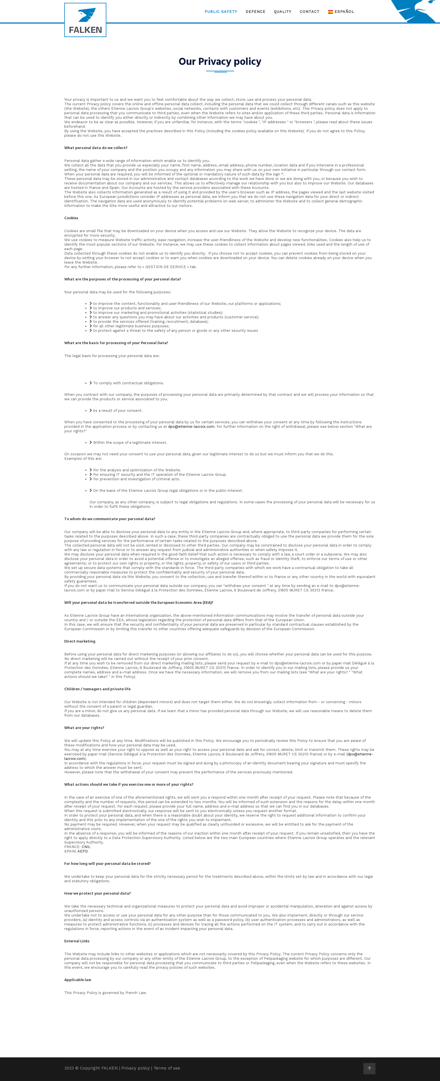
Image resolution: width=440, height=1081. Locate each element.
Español (341, 12)
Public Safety (221, 12)
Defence (255, 12)
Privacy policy (136, 1068)
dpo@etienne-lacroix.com (191, 426)
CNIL (86, 847)
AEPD (82, 851)
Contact (310, 12)
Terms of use (166, 1068)
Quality (282, 12)
